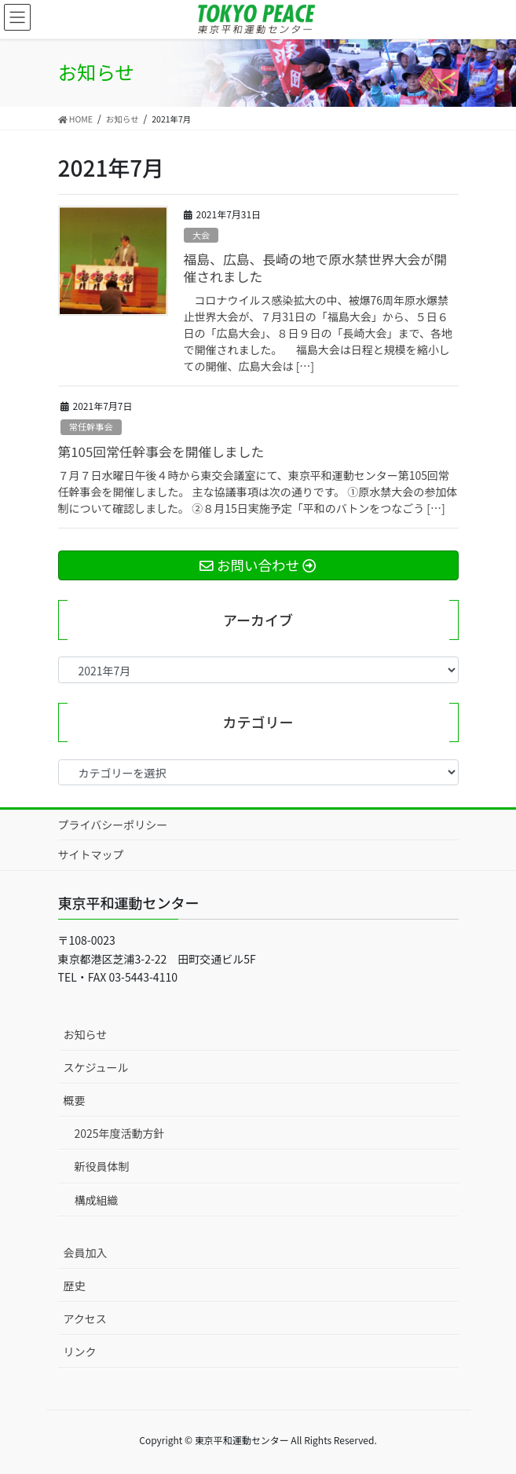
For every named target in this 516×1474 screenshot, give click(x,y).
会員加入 (86, 1252)
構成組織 (97, 1200)
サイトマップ (91, 854)
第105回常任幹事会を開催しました (161, 451)
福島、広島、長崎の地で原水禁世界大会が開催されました (316, 268)
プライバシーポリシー (113, 824)
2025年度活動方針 (120, 1133)
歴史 (75, 1285)
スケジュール (96, 1067)
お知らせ (86, 1034)
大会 (201, 235)
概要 (75, 1100)
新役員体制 (102, 1166)
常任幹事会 (91, 426)
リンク (80, 1351)
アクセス (85, 1318)
